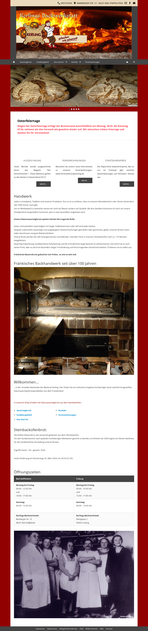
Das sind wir (22, 419)
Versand (109, 629)
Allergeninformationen (68, 629)
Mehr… (43, 184)
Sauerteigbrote (24, 410)
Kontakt (62, 410)
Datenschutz (52, 629)
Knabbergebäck (24, 415)
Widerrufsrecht (91, 629)
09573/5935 (65, 3)
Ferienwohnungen (67, 415)
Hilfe (101, 629)
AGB (81, 629)
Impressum (40, 629)
